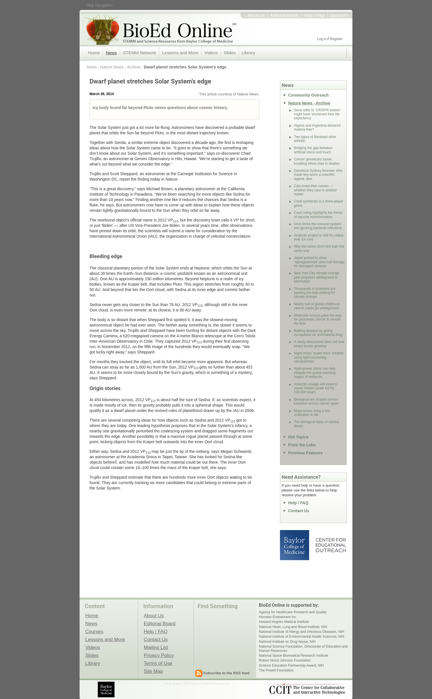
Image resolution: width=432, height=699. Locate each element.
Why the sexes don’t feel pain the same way (319, 248)
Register (336, 39)
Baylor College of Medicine (295, 545)
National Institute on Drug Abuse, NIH (287, 642)
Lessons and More (180, 52)
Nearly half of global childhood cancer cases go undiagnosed (317, 306)
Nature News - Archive (120, 67)
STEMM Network (139, 52)
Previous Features (305, 453)
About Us (256, 15)
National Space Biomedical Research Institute (293, 656)
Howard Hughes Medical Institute (284, 622)
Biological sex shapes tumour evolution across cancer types (316, 401)
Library (248, 52)
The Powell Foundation (276, 670)
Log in (322, 39)
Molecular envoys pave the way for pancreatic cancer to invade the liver (317, 319)
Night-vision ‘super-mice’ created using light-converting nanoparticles (318, 357)
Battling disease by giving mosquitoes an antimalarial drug (318, 333)
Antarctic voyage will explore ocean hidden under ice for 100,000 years (315, 388)
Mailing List (156, 647)
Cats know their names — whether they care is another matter (315, 190)
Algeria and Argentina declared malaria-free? (317, 127)
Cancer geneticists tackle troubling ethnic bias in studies (317, 161)
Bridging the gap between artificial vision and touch (313, 150)
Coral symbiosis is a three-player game (318, 203)
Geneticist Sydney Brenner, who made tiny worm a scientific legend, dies (318, 175)
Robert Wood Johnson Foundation (285, 660)
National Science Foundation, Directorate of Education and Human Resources (303, 648)
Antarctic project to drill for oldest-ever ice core (319, 237)
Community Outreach (308, 95)
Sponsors (339, 15)
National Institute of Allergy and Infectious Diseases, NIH (301, 632)
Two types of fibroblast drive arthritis (315, 139)
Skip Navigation (100, 5)
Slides (230, 52)
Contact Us (298, 510)
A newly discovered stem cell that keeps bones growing (319, 344)
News (111, 52)
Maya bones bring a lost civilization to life (312, 413)
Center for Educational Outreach (330, 545)
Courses (94, 631)
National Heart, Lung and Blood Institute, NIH (293, 627)
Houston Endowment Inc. (278, 617)
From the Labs (301, 445)
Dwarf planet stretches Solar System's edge (185, 67)
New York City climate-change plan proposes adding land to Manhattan (316, 277)
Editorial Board (284, 15)
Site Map (153, 671)
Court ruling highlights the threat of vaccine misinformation (318, 215)
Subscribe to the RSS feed (226, 673)
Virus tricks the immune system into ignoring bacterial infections (318, 226)
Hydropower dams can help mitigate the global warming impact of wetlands (314, 373)
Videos (211, 52)
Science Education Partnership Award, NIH (291, 665)
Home (94, 52)
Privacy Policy (159, 655)
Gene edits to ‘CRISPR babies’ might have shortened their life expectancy (317, 114)
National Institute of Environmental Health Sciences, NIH (301, 637)
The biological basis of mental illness (316, 424)
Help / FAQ (314, 15)
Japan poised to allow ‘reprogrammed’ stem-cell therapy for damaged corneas (319, 262)
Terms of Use (158, 663)
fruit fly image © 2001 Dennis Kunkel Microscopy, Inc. (196, 683)
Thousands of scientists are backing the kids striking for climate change (314, 293)
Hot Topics (298, 437)
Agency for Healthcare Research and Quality (292, 612)
